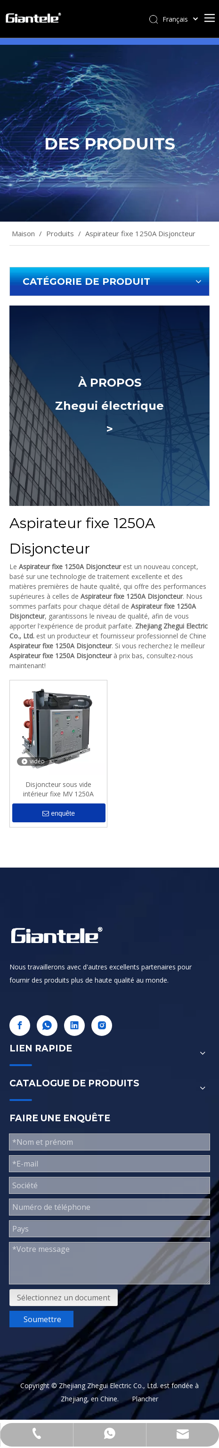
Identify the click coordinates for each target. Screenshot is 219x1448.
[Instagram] (101, 1025)
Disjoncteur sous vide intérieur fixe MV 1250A (58, 789)
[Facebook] (19, 1025)
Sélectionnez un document (63, 1297)
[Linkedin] (74, 1025)
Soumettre (42, 1319)
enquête (58, 814)
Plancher (145, 1398)
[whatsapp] (47, 1025)
